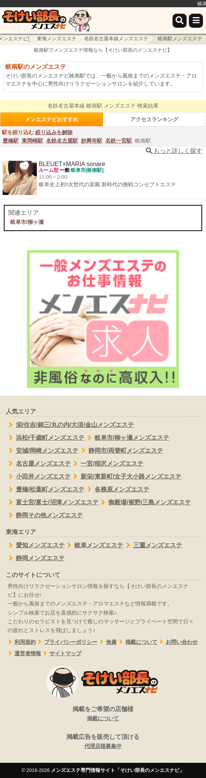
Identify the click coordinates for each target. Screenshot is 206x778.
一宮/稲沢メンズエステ (107, 463)
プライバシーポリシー (67, 642)
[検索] (180, 21)
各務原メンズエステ (116, 489)
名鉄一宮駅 (118, 141)
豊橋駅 (11, 141)
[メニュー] (196, 21)
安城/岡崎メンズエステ (42, 450)
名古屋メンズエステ (38, 463)
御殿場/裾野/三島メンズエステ (144, 502)
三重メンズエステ (152, 545)
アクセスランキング (154, 119)
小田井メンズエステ (38, 476)
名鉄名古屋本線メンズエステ (116, 38)
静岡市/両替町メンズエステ (120, 450)
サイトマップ (61, 653)
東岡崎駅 (32, 141)
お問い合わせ (177, 642)
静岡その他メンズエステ (44, 515)
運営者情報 (23, 653)
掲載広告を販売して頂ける (103, 742)
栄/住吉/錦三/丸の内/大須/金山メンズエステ (70, 424)
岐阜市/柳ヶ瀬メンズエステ (126, 437)
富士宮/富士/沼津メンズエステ (52, 502)
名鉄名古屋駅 (62, 141)
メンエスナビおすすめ (51, 119)
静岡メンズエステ (35, 558)
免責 (107, 642)
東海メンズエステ (56, 38)
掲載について (137, 642)
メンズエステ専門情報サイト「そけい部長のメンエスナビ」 (117, 770)
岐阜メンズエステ (94, 545)
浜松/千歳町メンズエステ (45, 437)
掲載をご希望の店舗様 (103, 714)
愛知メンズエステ (35, 545)
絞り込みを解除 (54, 132)
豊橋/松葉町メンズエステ (45, 489)
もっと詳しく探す (174, 150)
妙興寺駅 (91, 141)
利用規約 (21, 642)
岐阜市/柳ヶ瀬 (27, 222)
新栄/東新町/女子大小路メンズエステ (126, 476)
